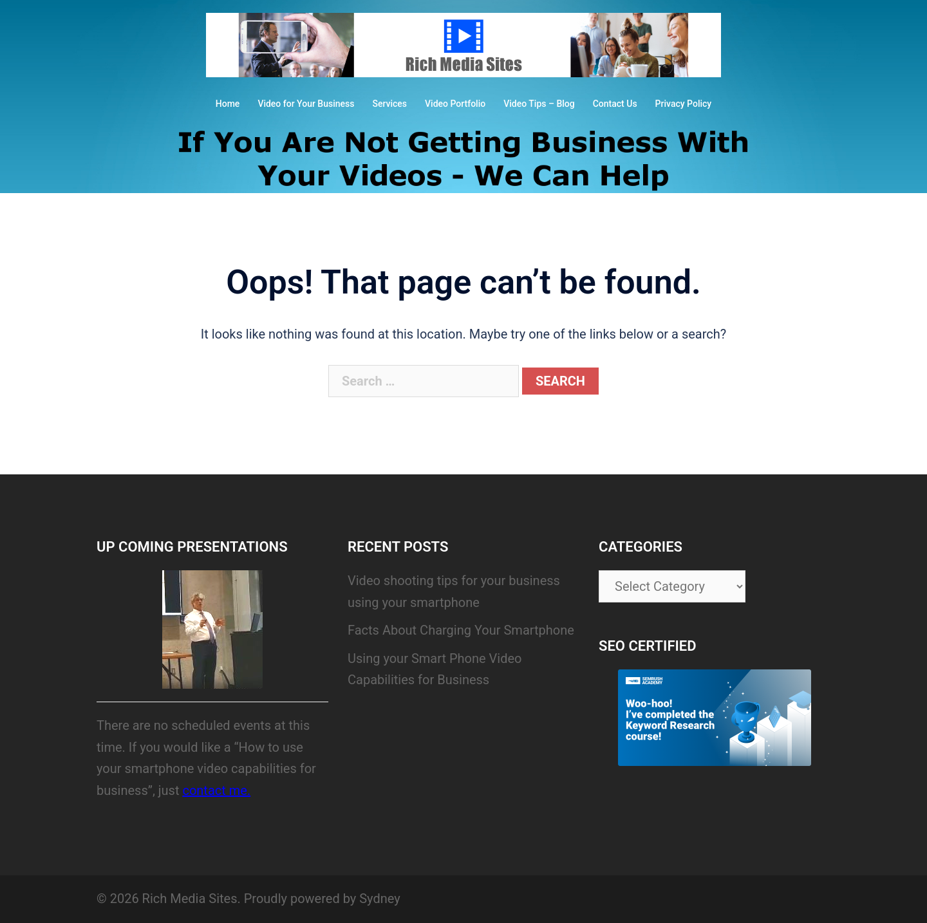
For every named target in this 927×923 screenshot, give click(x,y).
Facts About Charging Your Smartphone (461, 630)
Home (228, 103)
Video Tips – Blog (539, 103)
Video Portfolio (455, 103)
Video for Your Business (306, 103)
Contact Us (615, 103)
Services (389, 103)
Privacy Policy (683, 103)
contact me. (216, 790)
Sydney (379, 898)
